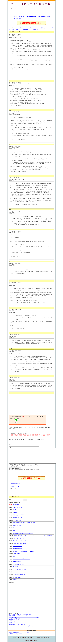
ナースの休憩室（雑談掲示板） (32, 4)
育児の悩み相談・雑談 (16, 18)
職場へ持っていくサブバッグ (19, 540)
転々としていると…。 (18, 577)
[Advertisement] (31, 12)
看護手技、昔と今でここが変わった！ (17, 621)
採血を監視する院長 (17, 546)
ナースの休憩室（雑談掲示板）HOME (31, 626)
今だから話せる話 (17, 561)
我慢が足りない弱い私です (20, 574)
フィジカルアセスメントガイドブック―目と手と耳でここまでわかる (24, 617)
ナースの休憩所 (25, 632)
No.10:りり (18, 29)
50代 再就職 (17, 553)
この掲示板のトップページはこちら (17, 486)
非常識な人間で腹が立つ (18, 564)
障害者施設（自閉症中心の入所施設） (21, 559)
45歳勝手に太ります (17, 548)
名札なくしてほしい (17, 507)
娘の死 (14, 509)
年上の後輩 (15, 566)
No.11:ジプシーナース (27, 29)
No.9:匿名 (13, 29)
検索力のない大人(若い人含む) (20, 527)
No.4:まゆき (24, 27)
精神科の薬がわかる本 (14, 619)
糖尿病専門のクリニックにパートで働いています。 (24, 522)
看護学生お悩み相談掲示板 (44, 16)
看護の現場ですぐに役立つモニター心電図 (18, 615)
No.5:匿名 (30, 27)
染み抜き (15, 579)
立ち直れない (16, 512)
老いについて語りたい (19, 538)
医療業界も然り (16, 504)
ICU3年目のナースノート (14, 622)
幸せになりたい (16, 571)
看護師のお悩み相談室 (15, 483)
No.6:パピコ (35, 27)
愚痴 (14, 556)
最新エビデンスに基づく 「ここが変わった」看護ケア (21, 614)
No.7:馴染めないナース (44, 27)
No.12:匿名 (35, 29)
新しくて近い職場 (17, 525)
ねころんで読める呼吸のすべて (16, 618)
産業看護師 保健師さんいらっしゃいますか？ (23, 533)
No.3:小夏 (18, 27)
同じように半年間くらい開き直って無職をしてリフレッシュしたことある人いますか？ (33, 535)
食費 (14, 530)
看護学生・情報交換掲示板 (16, 633)
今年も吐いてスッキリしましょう (21, 520)
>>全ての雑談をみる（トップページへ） (18, 624)
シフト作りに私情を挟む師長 (19, 569)
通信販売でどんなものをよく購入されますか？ (23, 551)
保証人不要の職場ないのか (20, 543)
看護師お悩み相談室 (31, 16)
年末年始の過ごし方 (17, 517)
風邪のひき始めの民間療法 (19, 515)
